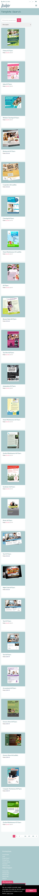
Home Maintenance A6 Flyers (11, 420)
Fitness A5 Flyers (8, 50)
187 (29, 836)
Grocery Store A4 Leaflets (10, 755)
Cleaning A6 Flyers (8, 218)
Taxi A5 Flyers (7, 554)
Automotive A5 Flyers (9, 386)
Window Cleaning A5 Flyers (11, 118)
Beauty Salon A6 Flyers (9, 319)
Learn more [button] (10, 893)
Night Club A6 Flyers (9, 587)
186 (25, 836)
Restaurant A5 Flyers (9, 151)
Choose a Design (6, 862)
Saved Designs (5, 854)
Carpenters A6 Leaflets (9, 185)
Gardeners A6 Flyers (9, 487)
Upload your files (6, 865)
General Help (5, 871)
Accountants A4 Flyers (9, 688)
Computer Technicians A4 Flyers (12, 789)
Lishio (3, 856)
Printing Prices (5, 860)
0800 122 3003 (6, 1)
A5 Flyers (5, 285)
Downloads (4, 863)
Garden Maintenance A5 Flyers (12, 822)
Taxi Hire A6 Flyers (8, 352)
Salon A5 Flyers (7, 84)
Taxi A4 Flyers (7, 654)
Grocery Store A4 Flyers (10, 722)
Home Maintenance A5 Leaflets (12, 252)
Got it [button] (31, 890)
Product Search (5, 858)
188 (33, 836)
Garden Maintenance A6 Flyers (12, 453)
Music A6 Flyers (7, 520)
